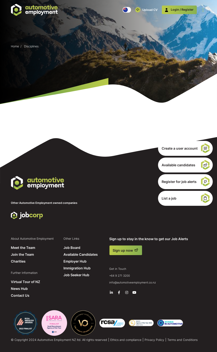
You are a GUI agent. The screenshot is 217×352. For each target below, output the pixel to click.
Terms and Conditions (182, 340)
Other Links (71, 238)
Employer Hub (74, 261)
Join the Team (22, 254)
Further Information (24, 273)
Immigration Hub (77, 268)
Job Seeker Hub (76, 275)
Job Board (71, 247)
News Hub (19, 288)
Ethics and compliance (125, 340)
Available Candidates (80, 254)
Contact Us (20, 295)
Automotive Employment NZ (37, 183)
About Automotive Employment (32, 238)
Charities (18, 261)
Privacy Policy (154, 340)
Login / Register (179, 9)
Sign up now (123, 250)
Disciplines (31, 46)
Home (15, 46)
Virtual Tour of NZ (25, 282)
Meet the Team (23, 247)
